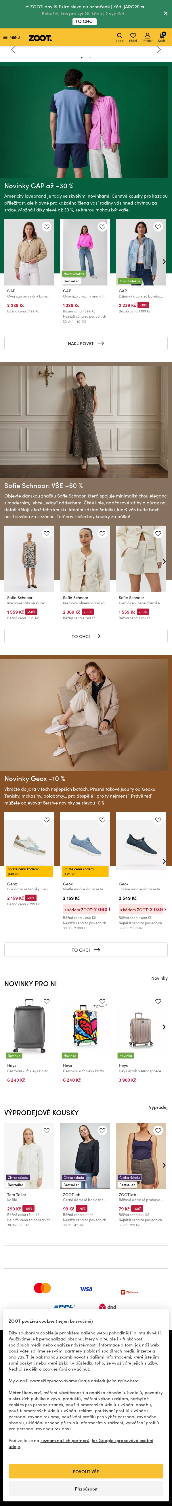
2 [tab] (90, 58)
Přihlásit (148, 38)
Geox (12, 884)
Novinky (159, 978)
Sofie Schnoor (20, 597)
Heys (11, 1065)
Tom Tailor (16, 1194)
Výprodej (158, 1107)
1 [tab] (82, 58)
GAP (11, 291)
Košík (162, 37)
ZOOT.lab (72, 1194)
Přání (133, 38)
